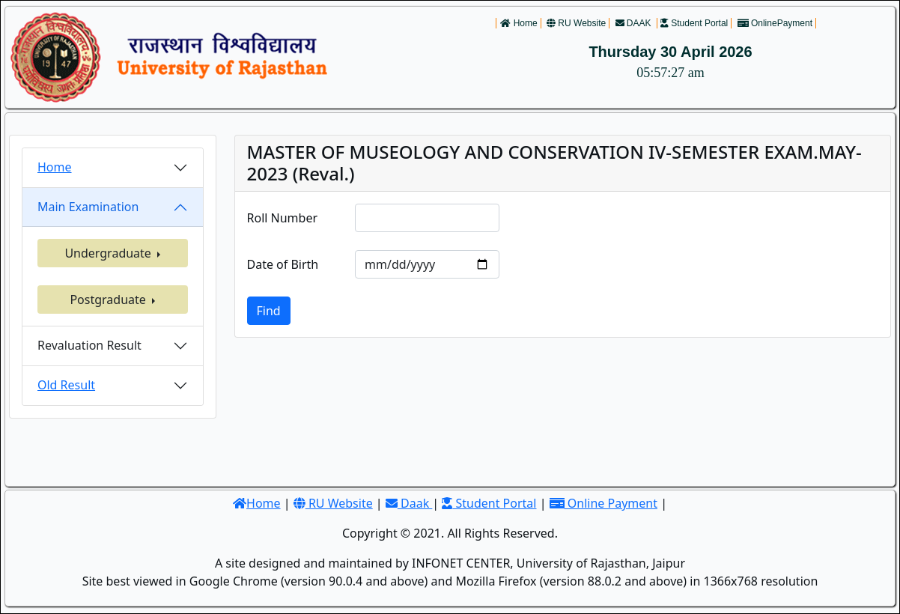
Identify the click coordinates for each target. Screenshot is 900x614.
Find (269, 311)
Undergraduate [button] (109, 253)
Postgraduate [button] (109, 299)
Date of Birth (283, 264)
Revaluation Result (89, 345)
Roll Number (282, 218)
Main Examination (88, 206)
